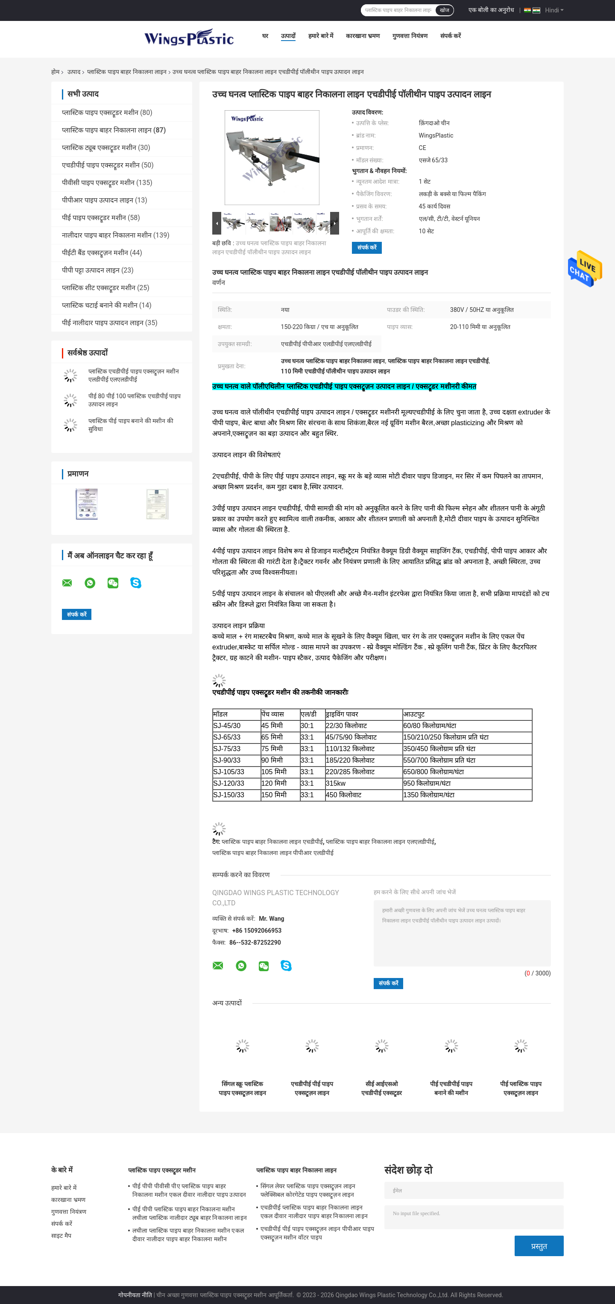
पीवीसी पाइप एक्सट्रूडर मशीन (98, 183)
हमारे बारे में (320, 35)
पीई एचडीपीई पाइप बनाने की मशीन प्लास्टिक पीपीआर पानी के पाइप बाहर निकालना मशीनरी (451, 1089)
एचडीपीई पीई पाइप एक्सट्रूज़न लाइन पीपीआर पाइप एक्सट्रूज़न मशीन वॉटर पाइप (312, 1089)
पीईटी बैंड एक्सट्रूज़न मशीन (95, 253)
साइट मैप (61, 1235)
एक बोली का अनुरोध (491, 9)
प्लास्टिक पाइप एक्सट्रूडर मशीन (100, 113)
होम (55, 71)
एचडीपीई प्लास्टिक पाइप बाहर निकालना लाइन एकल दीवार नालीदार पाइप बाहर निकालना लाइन (314, 1211)
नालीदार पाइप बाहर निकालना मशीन (107, 235)
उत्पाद (73, 71)
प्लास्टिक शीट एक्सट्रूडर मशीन (98, 288)
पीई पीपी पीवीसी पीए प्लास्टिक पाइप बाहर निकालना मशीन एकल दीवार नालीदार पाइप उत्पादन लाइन (189, 1192)
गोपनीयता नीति (135, 1295)
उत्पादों (288, 35)
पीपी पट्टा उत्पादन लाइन (91, 270)
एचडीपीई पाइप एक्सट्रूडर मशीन (101, 165)
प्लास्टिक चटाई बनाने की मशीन (100, 305)
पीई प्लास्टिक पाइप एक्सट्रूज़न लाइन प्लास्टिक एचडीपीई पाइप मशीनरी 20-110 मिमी (521, 1089)
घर (265, 35)
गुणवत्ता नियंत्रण (409, 35)
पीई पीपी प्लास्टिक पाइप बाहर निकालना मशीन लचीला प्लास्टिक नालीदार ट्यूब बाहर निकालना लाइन (189, 1213)
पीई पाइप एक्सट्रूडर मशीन (94, 218)
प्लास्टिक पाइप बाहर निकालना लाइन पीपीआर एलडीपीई (273, 852)
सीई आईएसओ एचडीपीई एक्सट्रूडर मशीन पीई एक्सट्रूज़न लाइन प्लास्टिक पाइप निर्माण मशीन (381, 1089)
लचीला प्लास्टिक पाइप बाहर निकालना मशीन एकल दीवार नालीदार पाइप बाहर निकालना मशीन (188, 1234)
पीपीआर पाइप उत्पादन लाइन (97, 200)
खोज (444, 10)
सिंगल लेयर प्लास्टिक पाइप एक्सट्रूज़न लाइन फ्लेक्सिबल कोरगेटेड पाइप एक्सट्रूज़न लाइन (308, 1190)
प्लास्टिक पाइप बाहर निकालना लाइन (127, 71)
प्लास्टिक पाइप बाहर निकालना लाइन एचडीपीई (272, 841)
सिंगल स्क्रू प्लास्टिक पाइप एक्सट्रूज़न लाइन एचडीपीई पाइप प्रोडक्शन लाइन (242, 1089)
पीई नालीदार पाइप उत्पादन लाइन (103, 323)
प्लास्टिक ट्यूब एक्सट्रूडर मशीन (99, 148)
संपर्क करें (450, 35)
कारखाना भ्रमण (363, 35)
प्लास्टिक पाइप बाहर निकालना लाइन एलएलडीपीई (380, 841)
